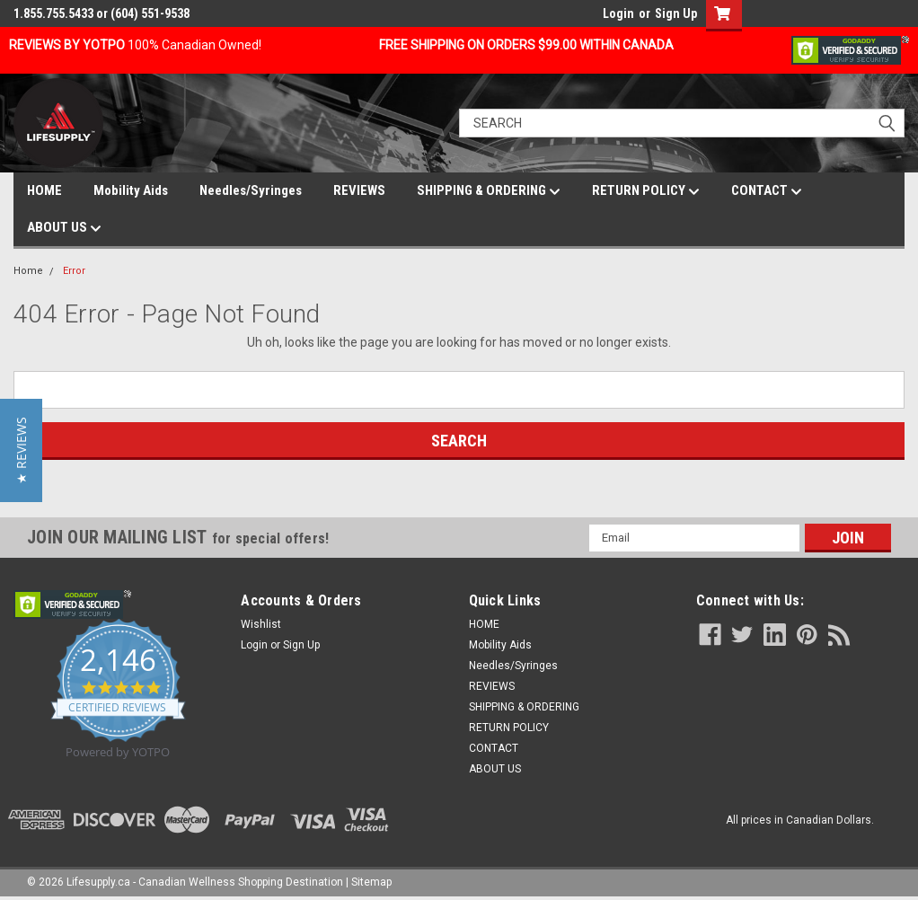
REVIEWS (359, 190)
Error (74, 271)
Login (618, 13)
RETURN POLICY (646, 191)
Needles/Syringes (250, 190)
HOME (44, 190)
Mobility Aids (130, 190)
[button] (21, 450)
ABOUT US (64, 228)
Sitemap (371, 882)
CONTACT (766, 191)
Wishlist (261, 624)
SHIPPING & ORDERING (489, 191)
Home (28, 271)
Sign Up (676, 13)
